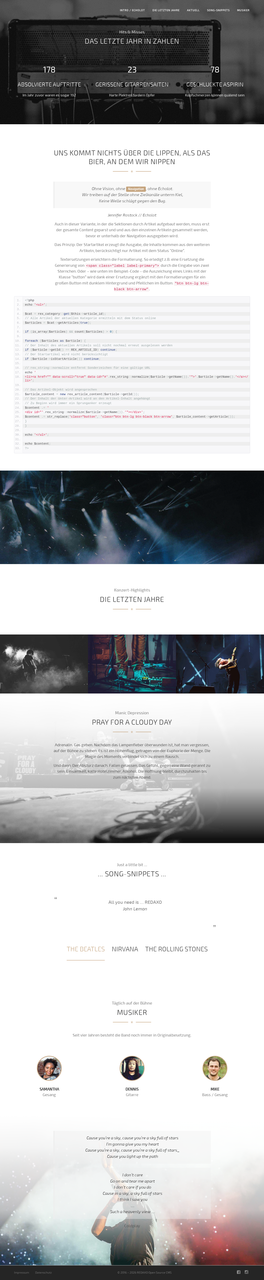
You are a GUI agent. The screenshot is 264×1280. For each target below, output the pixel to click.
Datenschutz (43, 1272)
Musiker (243, 10)
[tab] (86, 949)
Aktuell (193, 10)
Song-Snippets (218, 10)
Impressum (21, 1272)
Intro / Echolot (132, 10)
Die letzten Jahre (166, 10)
